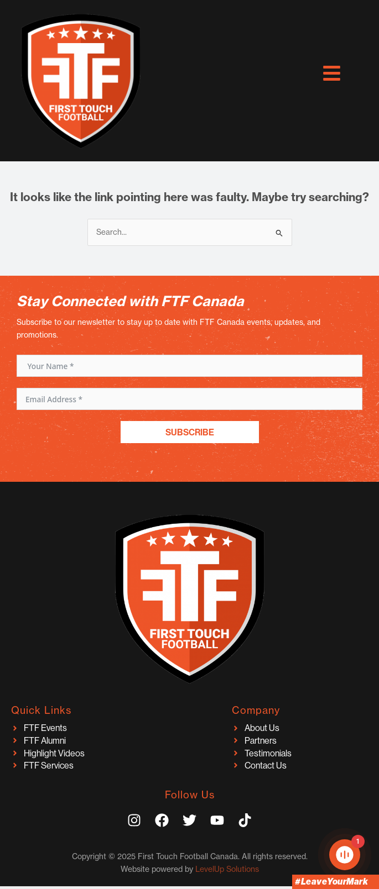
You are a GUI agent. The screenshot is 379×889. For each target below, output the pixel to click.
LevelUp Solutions (227, 869)
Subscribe (189, 432)
